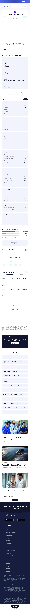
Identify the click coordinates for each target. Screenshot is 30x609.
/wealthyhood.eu (10, 556)
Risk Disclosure (8, 569)
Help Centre (8, 540)
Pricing (7, 537)
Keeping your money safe (10, 534)
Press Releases (8, 545)
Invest (7, 527)
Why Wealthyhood (9, 530)
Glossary (7, 541)
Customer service (9, 535)
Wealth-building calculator (10, 532)
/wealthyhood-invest (10, 551)
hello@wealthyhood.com (11, 550)
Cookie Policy (8, 565)
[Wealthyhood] (8, 6)
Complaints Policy (9, 566)
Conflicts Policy (8, 568)
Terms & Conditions (9, 561)
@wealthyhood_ (10, 555)
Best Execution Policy (9, 571)
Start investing (15, 606)
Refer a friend (8, 538)
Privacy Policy (8, 563)
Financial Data (8, 543)
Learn (7, 529)
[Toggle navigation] (25, 6)
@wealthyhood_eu (10, 553)
